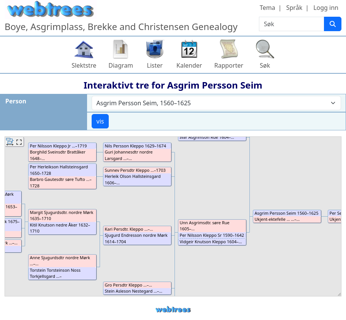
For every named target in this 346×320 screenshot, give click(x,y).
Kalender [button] (189, 65)
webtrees (173, 310)
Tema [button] (267, 7)
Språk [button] (294, 7)
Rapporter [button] (228, 65)
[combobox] (216, 103)
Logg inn (325, 7)
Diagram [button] (120, 65)
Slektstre (83, 65)
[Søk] (332, 24)
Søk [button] (265, 65)
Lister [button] (155, 65)
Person (15, 101)
